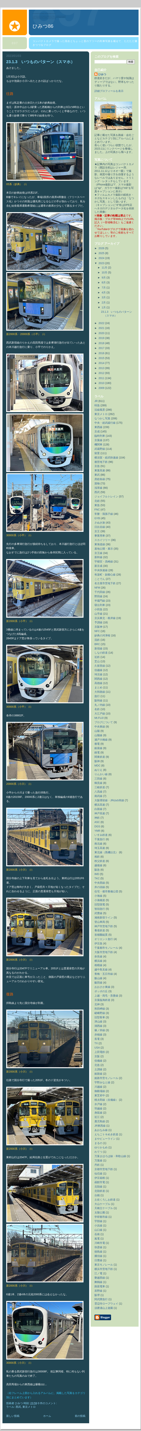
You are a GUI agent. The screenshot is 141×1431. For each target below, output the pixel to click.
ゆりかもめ (101, 1147)
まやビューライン (105, 1138)
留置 (97, 453)
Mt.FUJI (99, 717)
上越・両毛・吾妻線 (106, 995)
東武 (97, 474)
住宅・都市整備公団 (106, 891)
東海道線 (99, 544)
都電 (97, 743)
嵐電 (97, 1238)
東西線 (98, 427)
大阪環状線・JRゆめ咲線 (109, 800)
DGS (97, 826)
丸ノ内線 (99, 704)
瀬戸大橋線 (101, 739)
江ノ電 (98, 1273)
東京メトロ (29, 1406)
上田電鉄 (99, 1051)
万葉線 (98, 1160)
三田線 (98, 778)
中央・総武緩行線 (105, 422)
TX (96, 1043)
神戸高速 (99, 813)
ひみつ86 (43, 26)
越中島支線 (101, 969)
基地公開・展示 (103, 548)
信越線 (98, 670)
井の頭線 (99, 887)
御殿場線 (99, 1091)
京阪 (97, 1056)
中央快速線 (101, 570)
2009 (102, 387)
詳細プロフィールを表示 (108, 90)
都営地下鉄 (101, 461)
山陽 (97, 730)
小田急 (98, 609)
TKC (97, 878)
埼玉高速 (99, 847)
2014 (102, 363)
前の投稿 (80, 1415)
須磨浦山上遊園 (103, 1307)
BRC (97, 644)
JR (96, 401)
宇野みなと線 (102, 1082)
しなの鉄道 (101, 652)
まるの (98, 1143)
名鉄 (97, 709)
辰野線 (98, 1290)
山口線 (98, 1229)
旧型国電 (99, 904)
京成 (97, 431)
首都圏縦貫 (101, 934)
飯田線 (98, 982)
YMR (97, 830)
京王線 (98, 553)
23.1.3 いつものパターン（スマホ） (40, 62)
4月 (104, 292)
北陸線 (98, 1186)
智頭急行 (99, 908)
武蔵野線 (99, 448)
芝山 (97, 661)
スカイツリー (102, 539)
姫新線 (98, 1073)
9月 (104, 277)
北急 (97, 1064)
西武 (18, 1406)
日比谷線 (99, 526)
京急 (97, 466)
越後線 (98, 865)
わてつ (98, 1151)
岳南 (97, 1234)
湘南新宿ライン (103, 917)
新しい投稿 (12, 1415)
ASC (97, 822)
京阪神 (98, 626)
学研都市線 (101, 1216)
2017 (102, 348)
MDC (97, 765)
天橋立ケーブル (103, 1208)
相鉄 (97, 856)
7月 (104, 287)
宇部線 (98, 1221)
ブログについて (103, 722)
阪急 (97, 869)
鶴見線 (98, 782)
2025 (102, 253)
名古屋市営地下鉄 (105, 583)
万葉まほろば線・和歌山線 (110, 1156)
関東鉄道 (99, 756)
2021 (102, 328)
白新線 (98, 809)
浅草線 (98, 487)
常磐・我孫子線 (103, 513)
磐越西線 (99, 1277)
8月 (104, 282)
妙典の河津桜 (102, 635)
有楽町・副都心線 (105, 574)
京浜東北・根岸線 (105, 618)
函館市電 (99, 1182)
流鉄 (97, 639)
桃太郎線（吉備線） (106, 1099)
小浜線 (98, 1225)
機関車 (98, 444)
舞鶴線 (98, 1282)
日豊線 (98, 1260)
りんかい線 (101, 774)
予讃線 (98, 622)
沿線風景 (99, 409)
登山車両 (99, 921)
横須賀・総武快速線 (106, 457)
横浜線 (98, 960)
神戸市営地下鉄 (103, 926)
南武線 (98, 795)
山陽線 (98, 735)
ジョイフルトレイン (106, 496)
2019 (102, 338)
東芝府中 (99, 1095)
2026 (102, 248)
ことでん (99, 578)
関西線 (98, 678)
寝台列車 (99, 605)
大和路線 (99, 691)
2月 (104, 302)
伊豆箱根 (99, 1177)
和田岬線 (99, 1008)
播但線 (98, 1255)
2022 (102, 323)
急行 (97, 696)
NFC (97, 631)
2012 (102, 373)
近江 (97, 1116)
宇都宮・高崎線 (103, 561)
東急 (97, 505)
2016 (102, 353)
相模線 (98, 965)
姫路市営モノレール (106, 1078)
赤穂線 (98, 1034)
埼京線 (98, 674)
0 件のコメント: (47, 1403)
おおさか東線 (102, 986)
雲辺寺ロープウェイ (106, 1303)
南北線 (98, 843)
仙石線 (98, 1173)
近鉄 (97, 656)
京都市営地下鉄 (103, 1169)
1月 (104, 307)
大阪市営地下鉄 (103, 952)
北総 (97, 500)
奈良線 (98, 956)
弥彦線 (98, 1247)
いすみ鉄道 (101, 834)
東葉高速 (99, 470)
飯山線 (98, 978)
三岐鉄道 (99, 787)
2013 (102, 368)
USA (97, 1047)
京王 (97, 531)
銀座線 (98, 748)
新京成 (98, 565)
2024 (102, 258)
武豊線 (98, 913)
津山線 (98, 1021)
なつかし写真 (102, 418)
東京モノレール (103, 1264)
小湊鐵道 (99, 900)
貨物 (97, 483)
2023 (102, 263)
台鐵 (97, 1195)
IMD (96, 874)
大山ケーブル (102, 1203)
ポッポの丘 (101, 991)
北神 (97, 1004)
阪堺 (97, 1295)
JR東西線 (100, 1125)
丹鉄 (97, 1164)
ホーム (47, 1415)
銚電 (97, 752)
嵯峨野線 (99, 1012)
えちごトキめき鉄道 (106, 1134)
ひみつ (102, 74)
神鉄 (97, 817)
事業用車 (99, 535)
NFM (97, 587)
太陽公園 (99, 1212)
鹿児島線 (99, 1121)
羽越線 (98, 1108)
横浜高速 (99, 804)
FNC (97, 509)
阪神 (97, 761)
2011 (102, 378)
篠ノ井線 (99, 1030)
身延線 (98, 1112)
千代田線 (99, 591)
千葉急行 (99, 839)
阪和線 (98, 700)
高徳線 (98, 683)
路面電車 (99, 1286)
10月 (105, 272)
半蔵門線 (99, 600)
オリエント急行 (103, 939)
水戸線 (98, 1104)
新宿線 (98, 648)
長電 (97, 1038)
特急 (97, 405)
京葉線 (98, 440)
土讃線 (98, 1069)
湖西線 (98, 1025)
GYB (97, 518)
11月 (105, 267)
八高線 (98, 791)
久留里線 (99, 665)
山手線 (98, 613)
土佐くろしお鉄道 (105, 1199)
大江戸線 (99, 713)
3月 (104, 297)
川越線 (98, 1086)
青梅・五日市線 (103, 973)
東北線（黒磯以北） (106, 852)
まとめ (98, 687)
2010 (102, 383)
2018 (102, 343)
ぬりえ (98, 769)
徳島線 (98, 1251)
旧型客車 (99, 1017)
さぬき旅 (99, 522)
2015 (102, 358)
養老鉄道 (99, 930)
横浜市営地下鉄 (103, 1268)
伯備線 (98, 1060)
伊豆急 (98, 943)
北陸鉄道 (99, 1190)
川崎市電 (99, 1242)
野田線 (98, 596)
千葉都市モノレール (106, 947)
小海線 (98, 895)
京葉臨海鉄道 (102, 999)
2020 (102, 333)
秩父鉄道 (99, 860)
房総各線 (99, 479)
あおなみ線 (101, 1130)
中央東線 (99, 726)
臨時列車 (99, 435)
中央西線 (99, 882)
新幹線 (98, 557)
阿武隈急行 (101, 1299)
